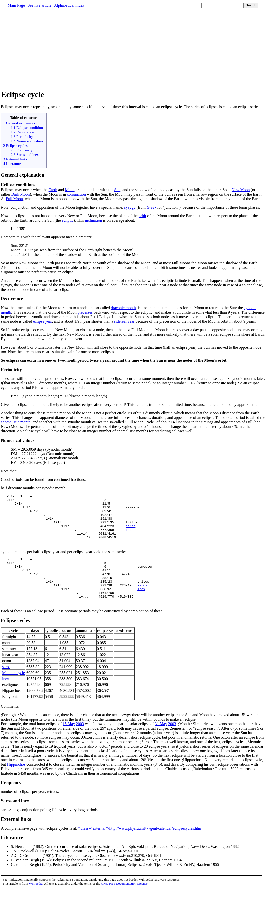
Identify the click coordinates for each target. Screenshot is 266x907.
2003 (80, 742)
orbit (142, 216)
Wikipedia (36, 902)
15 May (69, 742)
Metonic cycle (13, 691)
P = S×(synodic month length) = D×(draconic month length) (59, 396)
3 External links (15, 159)
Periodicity (11, 369)
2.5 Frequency (21, 150)
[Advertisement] (133, 50)
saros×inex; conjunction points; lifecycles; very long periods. (50, 828)
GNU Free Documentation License (124, 902)
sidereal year (124, 321)
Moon (69, 190)
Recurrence (12, 298)
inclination (93, 220)
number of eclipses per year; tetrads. (30, 810)
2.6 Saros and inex (25, 154)
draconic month (123, 308)
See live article (39, 5)
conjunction (76, 194)
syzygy (129, 207)
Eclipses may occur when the (25, 190)
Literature (12, 856)
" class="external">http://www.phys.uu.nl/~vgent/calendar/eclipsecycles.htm (139, 847)
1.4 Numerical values (27, 141)
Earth (53, 190)
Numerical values (17, 440)
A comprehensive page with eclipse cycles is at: (39, 847)
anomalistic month (16, 422)
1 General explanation (20, 123)
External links (16, 838)
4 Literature (12, 163)
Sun (117, 190)
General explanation (22, 175)
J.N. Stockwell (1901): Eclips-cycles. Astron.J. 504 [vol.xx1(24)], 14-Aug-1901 (75, 870)
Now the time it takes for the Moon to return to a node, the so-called (56, 308)
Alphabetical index (69, 5)
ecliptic (68, 220)
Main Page (16, 5)
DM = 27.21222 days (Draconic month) (42, 454)
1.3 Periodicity (22, 136)
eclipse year (42, 321)
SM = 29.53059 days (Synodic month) (41, 449)
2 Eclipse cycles (15, 145)
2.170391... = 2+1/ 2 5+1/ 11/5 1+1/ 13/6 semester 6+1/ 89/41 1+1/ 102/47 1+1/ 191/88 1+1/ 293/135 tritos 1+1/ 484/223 (71, 514)
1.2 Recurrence (22, 132)
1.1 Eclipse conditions (27, 127)
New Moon (241, 190)
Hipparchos (16, 783)
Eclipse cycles (15, 639)
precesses (85, 312)
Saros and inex (15, 819)
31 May (161, 742)
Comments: (10, 725)
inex (129, 537)
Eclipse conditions (18, 184)
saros (130, 532)
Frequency (11, 801)
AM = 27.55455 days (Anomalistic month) (45, 458)
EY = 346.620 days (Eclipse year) (38, 462)
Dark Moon (20, 194)
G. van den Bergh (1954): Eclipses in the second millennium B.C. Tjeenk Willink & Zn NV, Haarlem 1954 (96, 879)
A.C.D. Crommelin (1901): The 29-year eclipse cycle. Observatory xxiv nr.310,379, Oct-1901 (86, 874)
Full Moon (14, 199)
